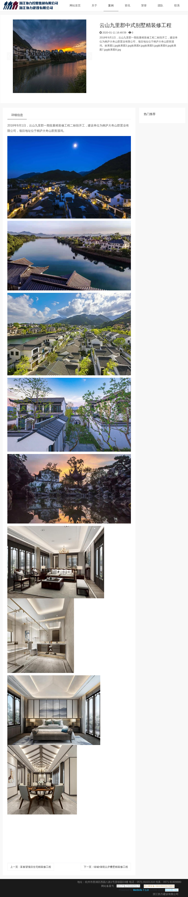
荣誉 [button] (144, 5)
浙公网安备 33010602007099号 (159, 886)
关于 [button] (94, 5)
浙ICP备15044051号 (128, 886)
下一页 (106, 866)
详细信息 (17, 115)
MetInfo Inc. (171, 890)
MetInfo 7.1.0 (141, 890)
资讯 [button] (127, 5)
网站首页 (75, 5)
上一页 (30, 866)
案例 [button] (111, 5)
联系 (177, 5)
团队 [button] (160, 5)
